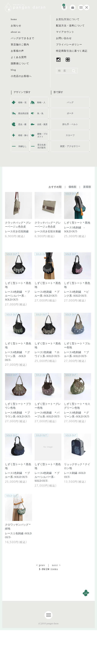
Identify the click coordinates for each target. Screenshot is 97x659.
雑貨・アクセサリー (70, 146)
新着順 (87, 186)
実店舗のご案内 (20, 44)
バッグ (70, 102)
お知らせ (16, 25)
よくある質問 (18, 57)
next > (56, 565)
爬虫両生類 (23, 113)
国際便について (20, 63)
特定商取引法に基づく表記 (71, 50)
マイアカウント (65, 31)
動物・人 (41, 102)
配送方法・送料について (70, 25)
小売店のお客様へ (21, 76)
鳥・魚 (40, 113)
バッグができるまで (22, 38)
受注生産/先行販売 (41, 146)
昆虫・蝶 (22, 124)
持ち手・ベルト (70, 124)
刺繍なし (22, 146)
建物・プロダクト (42, 135)
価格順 (72, 186)
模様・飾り (23, 135)
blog (13, 69)
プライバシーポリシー (69, 44)
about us (15, 31)
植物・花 (22, 102)
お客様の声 (17, 50)
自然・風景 (42, 124)
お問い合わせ (64, 38)
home (14, 19)
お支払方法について (67, 19)
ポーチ (70, 113)
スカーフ (70, 135)
